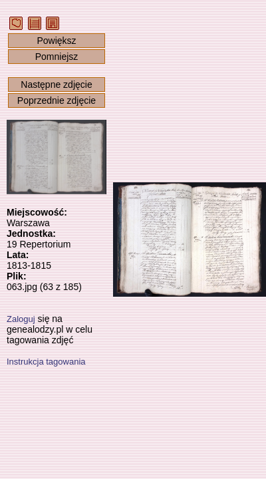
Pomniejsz (56, 56)
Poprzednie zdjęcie (56, 100)
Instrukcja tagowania (46, 362)
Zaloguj (21, 319)
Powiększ (56, 40)
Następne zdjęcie (56, 84)
